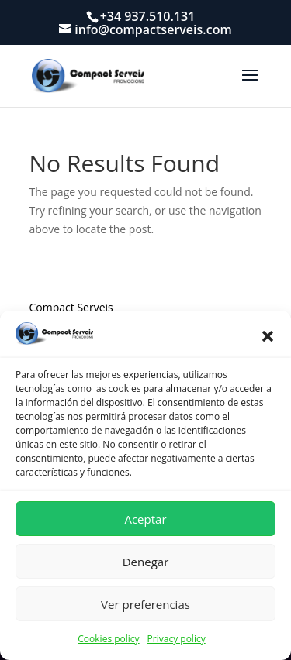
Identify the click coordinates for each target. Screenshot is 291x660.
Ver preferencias (145, 604)
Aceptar (145, 519)
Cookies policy (108, 638)
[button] (267, 336)
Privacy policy (176, 638)
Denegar (146, 561)
